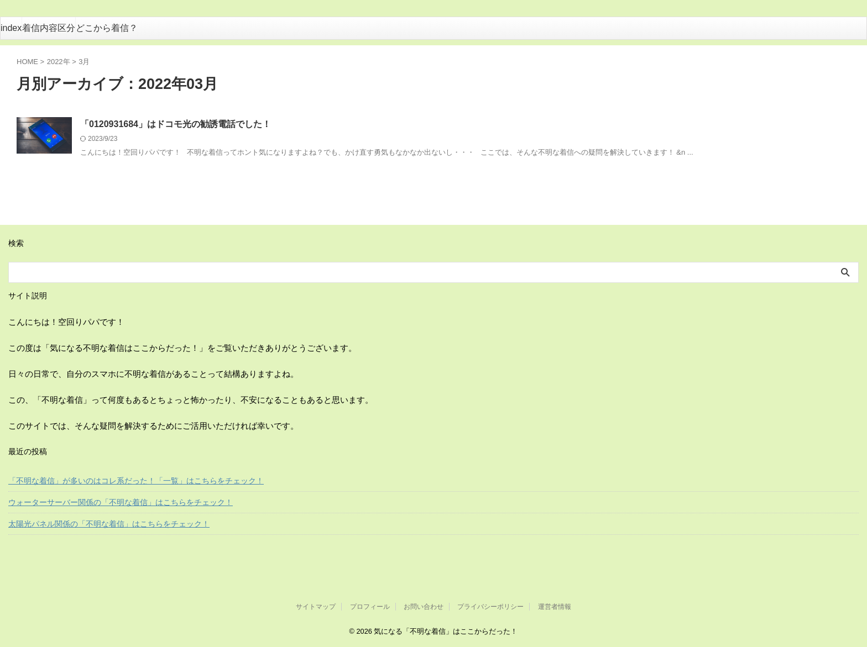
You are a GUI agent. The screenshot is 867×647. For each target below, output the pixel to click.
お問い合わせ (423, 607)
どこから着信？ (107, 28)
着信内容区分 (48, 28)
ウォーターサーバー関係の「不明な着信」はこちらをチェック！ (120, 502)
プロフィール (370, 607)
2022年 (58, 61)
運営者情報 (554, 607)
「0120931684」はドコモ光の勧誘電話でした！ (175, 124)
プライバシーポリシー (490, 607)
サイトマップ (316, 607)
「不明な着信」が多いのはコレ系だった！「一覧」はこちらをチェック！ (136, 480)
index (11, 28)
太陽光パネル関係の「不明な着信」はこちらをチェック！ (109, 523)
